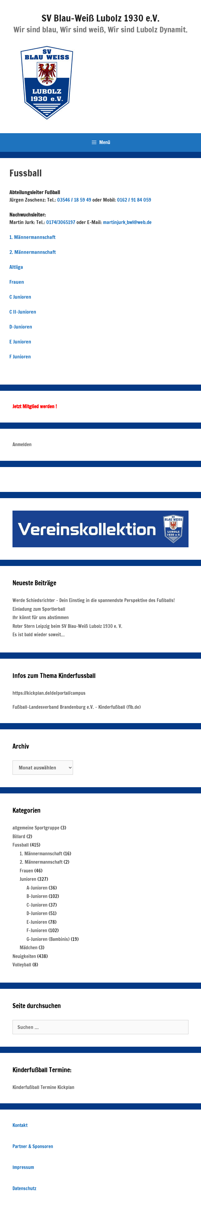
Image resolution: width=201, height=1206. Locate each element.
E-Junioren (37, 922)
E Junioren (20, 341)
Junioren (28, 879)
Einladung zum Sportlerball (38, 609)
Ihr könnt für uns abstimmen (40, 617)
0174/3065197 (60, 222)
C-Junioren (37, 905)
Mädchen (28, 947)
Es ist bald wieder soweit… (38, 634)
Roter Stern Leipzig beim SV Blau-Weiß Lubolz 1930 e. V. (67, 626)
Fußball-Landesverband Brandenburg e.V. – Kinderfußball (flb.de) (76, 707)
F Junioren (20, 356)
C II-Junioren (22, 311)
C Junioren (20, 296)
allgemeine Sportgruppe (35, 828)
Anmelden (22, 444)
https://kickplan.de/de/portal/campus (49, 693)
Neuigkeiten (24, 956)
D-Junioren (20, 326)
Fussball (20, 845)
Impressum (23, 1167)
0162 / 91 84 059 (134, 199)
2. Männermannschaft (32, 252)
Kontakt (19, 1125)
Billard (18, 836)
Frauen (16, 281)
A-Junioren (37, 888)
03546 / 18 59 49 (74, 199)
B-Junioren (37, 896)
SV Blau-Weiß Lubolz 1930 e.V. (100, 18)
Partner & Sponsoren (32, 1146)
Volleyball (21, 964)
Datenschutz (24, 1188)
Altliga (16, 267)
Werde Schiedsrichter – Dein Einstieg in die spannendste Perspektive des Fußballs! (93, 600)
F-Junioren (37, 930)
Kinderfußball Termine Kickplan (43, 1087)
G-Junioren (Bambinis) (48, 939)
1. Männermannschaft (32, 237)
